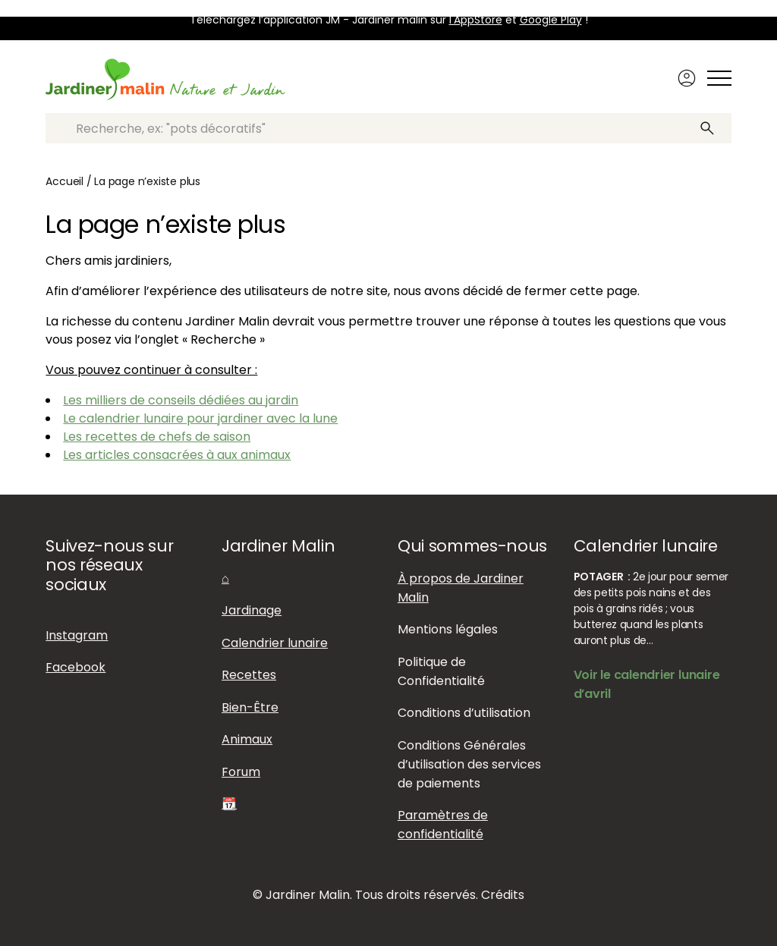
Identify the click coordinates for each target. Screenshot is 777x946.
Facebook (75, 667)
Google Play (551, 19)
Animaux (247, 739)
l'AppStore (475, 19)
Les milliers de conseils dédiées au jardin (180, 400)
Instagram (77, 635)
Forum (241, 772)
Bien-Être (250, 707)
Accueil (64, 181)
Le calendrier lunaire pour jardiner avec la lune (200, 418)
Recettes (249, 675)
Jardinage (252, 610)
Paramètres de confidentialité (443, 824)
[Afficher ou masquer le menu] (719, 78)
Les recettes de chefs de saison (156, 436)
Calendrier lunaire (275, 643)
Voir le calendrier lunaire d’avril (647, 684)
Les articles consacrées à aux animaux (177, 455)
